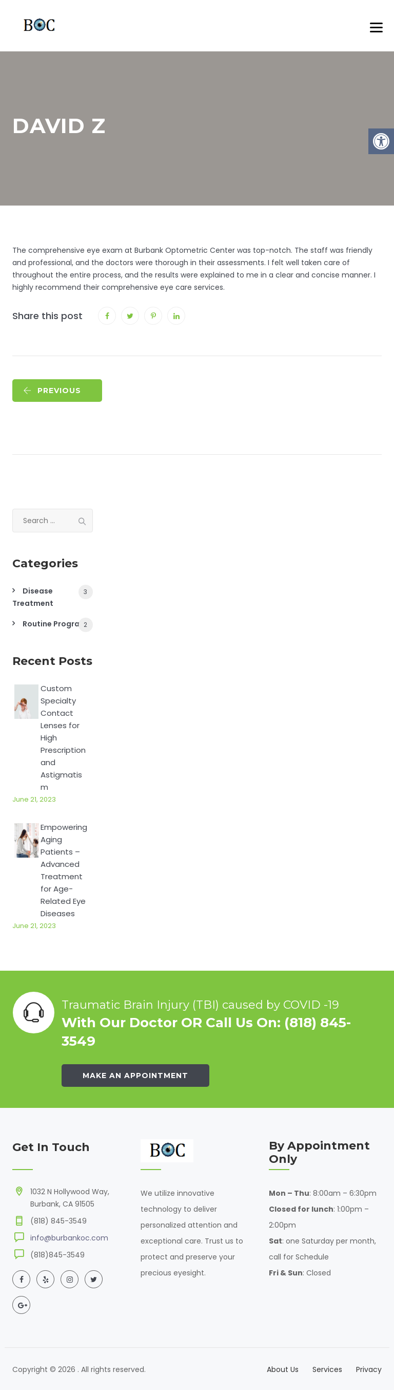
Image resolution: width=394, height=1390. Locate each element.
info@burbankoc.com (69, 1238)
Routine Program (55, 624)
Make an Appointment (135, 1075)
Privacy (369, 1369)
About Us (283, 1369)
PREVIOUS (52, 390)
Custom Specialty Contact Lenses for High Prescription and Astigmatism (63, 737)
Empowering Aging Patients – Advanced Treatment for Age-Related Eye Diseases (64, 870)
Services (327, 1369)
